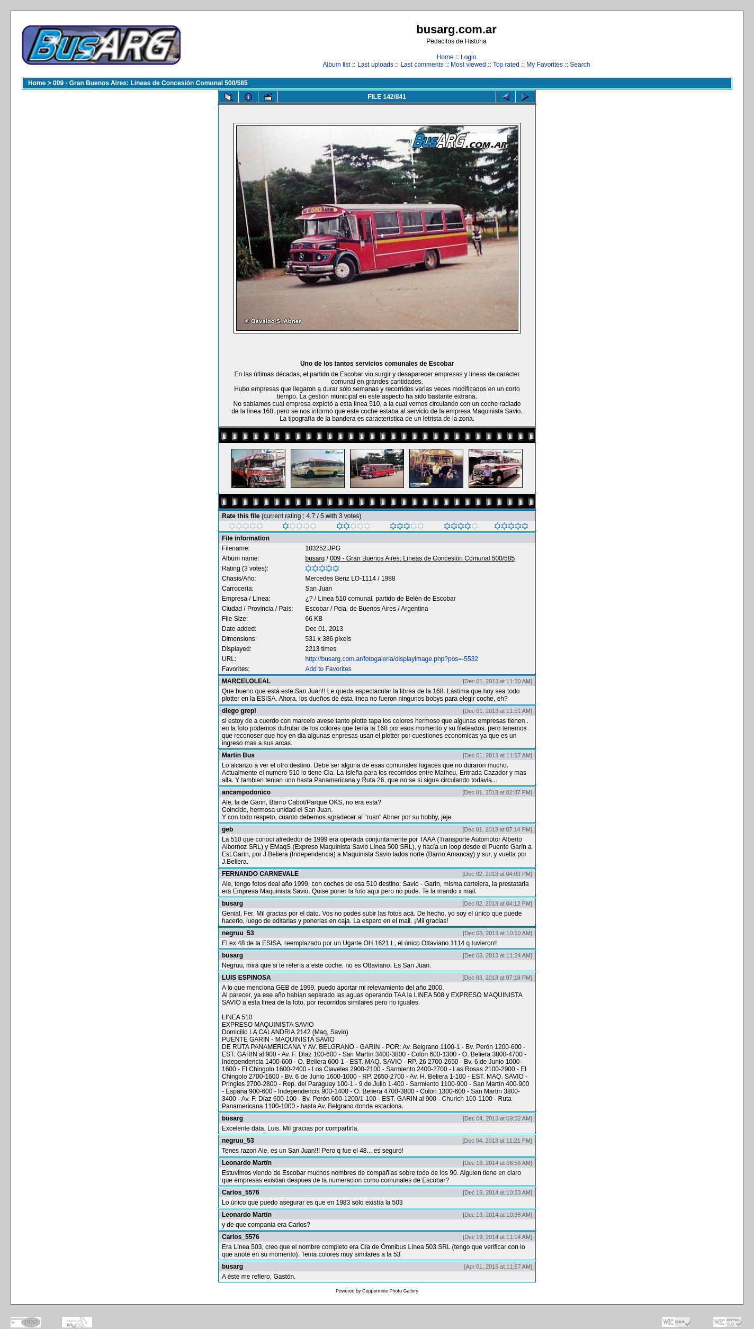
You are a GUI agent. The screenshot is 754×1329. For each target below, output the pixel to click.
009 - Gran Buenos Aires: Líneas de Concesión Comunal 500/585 (150, 83)
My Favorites (544, 64)
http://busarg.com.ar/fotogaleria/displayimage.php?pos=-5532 (391, 659)
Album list (337, 64)
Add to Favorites (328, 669)
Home (445, 57)
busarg (315, 558)
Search (580, 64)
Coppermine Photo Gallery (390, 1291)
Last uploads (375, 64)
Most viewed (468, 64)
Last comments (421, 64)
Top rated (506, 64)
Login (468, 57)
